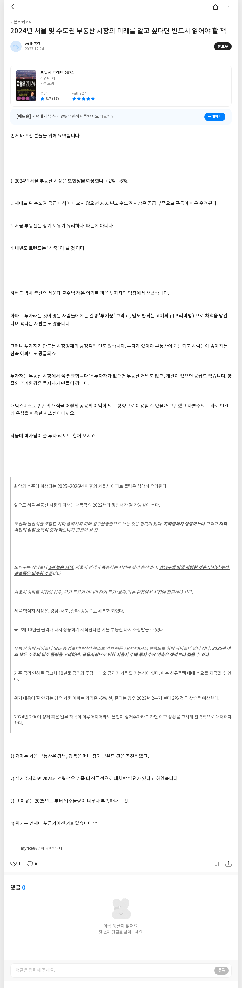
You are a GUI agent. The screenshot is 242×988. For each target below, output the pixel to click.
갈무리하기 (216, 856)
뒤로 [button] (13, 7)
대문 (215, 7)
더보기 (228, 7)
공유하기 (228, 856)
